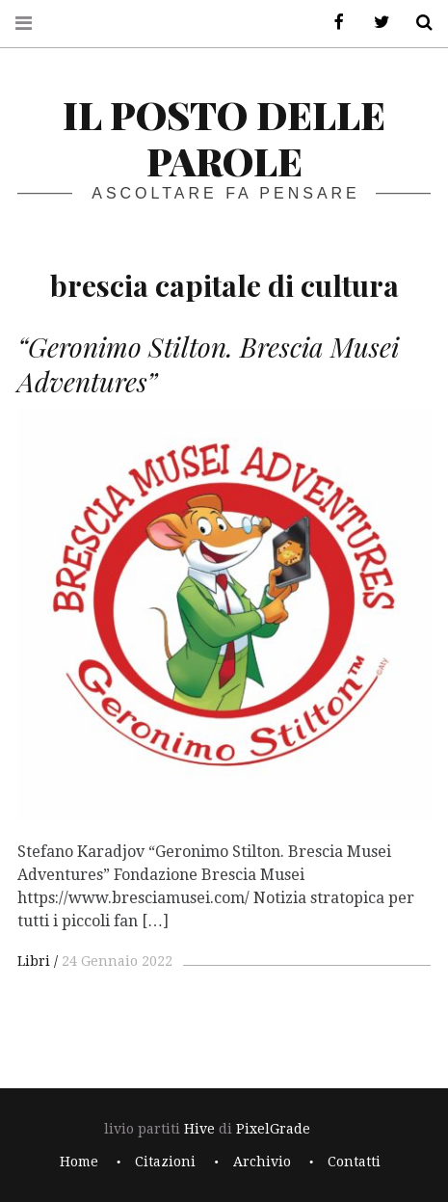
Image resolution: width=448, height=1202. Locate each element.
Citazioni (165, 1161)
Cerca (417, 23)
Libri (33, 961)
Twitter (375, 23)
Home (79, 1161)
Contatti (354, 1161)
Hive (199, 1128)
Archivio (262, 1161)
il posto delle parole (224, 137)
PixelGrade (273, 1128)
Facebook (332, 23)
